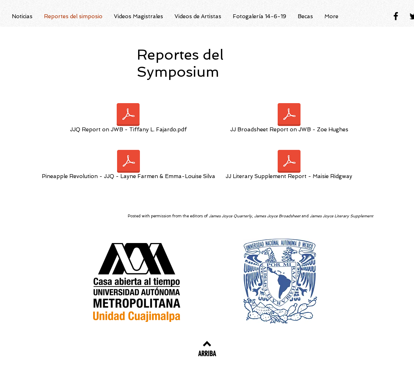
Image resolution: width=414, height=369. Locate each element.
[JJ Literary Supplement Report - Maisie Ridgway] (289, 166)
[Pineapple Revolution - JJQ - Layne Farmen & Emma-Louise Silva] (128, 166)
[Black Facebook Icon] (395, 16)
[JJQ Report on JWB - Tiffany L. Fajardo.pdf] (128, 119)
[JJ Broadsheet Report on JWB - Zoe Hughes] (289, 119)
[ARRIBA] (206, 353)
